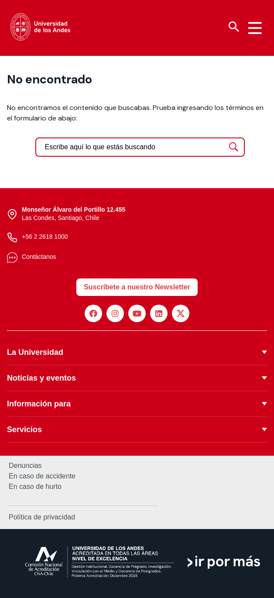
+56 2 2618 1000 (45, 236)
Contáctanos (39, 256)
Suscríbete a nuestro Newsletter (137, 287)
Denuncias (25, 465)
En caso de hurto (35, 486)
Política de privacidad (42, 517)
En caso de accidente (42, 476)
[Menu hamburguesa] (255, 28)
